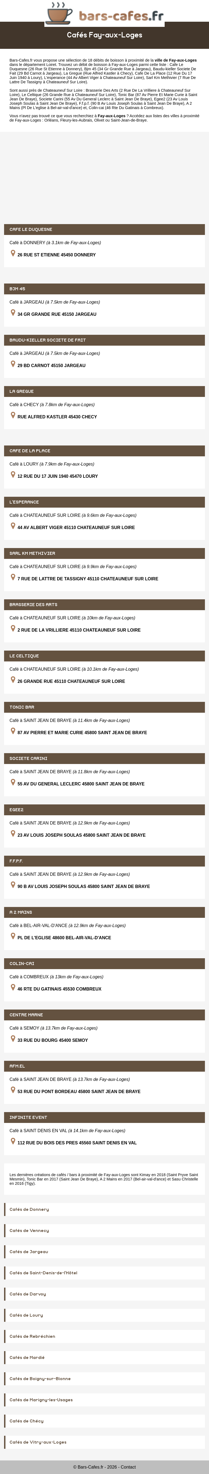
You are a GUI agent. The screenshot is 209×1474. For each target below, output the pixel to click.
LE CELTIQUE (24, 656)
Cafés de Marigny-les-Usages (41, 1400)
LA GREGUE (22, 391)
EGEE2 (17, 810)
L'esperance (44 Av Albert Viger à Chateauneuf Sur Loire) (94, 77)
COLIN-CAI (22, 964)
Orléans (51, 120)
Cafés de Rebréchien (32, 1336)
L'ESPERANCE (24, 502)
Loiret (51, 64)
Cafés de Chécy (27, 1421)
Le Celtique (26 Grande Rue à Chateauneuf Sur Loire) (69, 95)
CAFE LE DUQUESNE (31, 229)
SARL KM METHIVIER (32, 553)
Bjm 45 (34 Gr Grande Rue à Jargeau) (117, 69)
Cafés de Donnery (29, 1209)
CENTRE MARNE (26, 1015)
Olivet (99, 120)
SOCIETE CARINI (28, 758)
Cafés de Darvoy (28, 1294)
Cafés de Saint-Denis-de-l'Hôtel (43, 1273)
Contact (128, 1467)
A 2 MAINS (21, 912)
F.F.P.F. (16, 861)
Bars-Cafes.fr (21, 60)
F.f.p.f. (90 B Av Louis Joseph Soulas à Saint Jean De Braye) (131, 103)
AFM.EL (17, 1066)
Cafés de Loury (26, 1315)
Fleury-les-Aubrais (76, 120)
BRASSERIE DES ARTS (33, 605)
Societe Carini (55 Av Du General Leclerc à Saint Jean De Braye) (95, 99)
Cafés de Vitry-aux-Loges (38, 1442)
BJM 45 (17, 289)
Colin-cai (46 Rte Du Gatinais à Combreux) (126, 108)
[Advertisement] (104, 178)
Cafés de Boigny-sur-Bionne (40, 1379)
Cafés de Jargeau (29, 1252)
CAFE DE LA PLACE (30, 451)
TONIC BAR (22, 707)
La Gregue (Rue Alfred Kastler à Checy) (98, 73)
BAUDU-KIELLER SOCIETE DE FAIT (48, 340)
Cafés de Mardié (27, 1357)
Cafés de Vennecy (29, 1230)
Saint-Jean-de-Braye (129, 120)
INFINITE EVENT (28, 1117)
